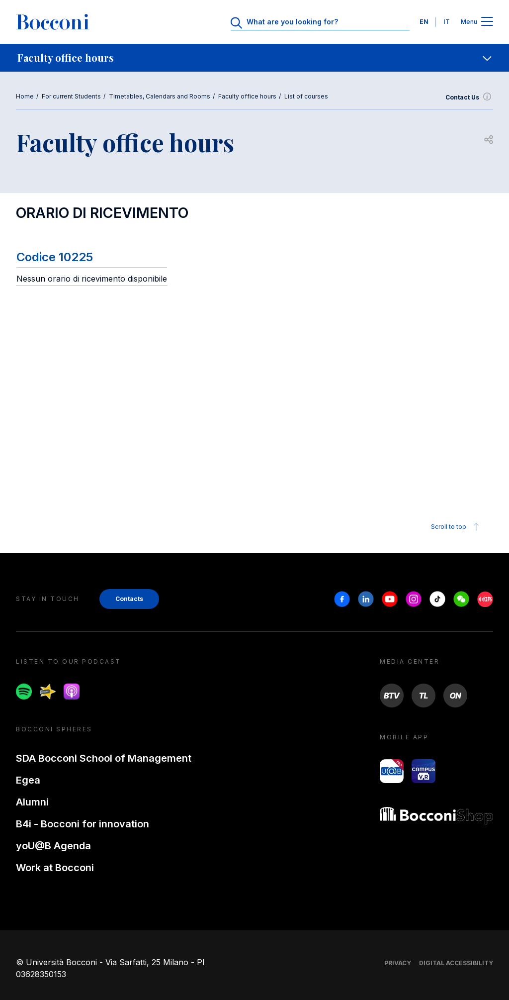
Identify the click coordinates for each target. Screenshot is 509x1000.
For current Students (71, 96)
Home (25, 96)
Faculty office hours (247, 96)
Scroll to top (456, 527)
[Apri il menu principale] (487, 22)
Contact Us (469, 97)
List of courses (306, 96)
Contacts (129, 598)
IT (447, 21)
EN (424, 21)
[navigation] (254, 58)
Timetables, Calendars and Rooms (159, 96)
